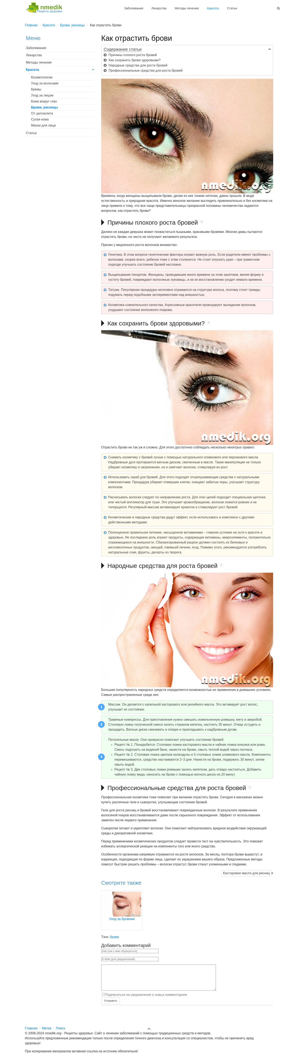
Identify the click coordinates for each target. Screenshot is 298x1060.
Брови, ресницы (44, 107)
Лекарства (158, 8)
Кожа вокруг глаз (44, 101)
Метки (46, 1028)
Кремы (36, 89)
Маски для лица (43, 125)
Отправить (110, 1005)
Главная (31, 1028)
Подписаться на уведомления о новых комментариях (146, 999)
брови (114, 937)
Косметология (41, 77)
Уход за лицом (42, 95)
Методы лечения (187, 8)
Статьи (232, 8)
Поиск (60, 1028)
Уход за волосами (44, 83)
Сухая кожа (40, 119)
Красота (213, 8)
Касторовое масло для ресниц (246, 873)
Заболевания (133, 8)
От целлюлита (42, 113)
